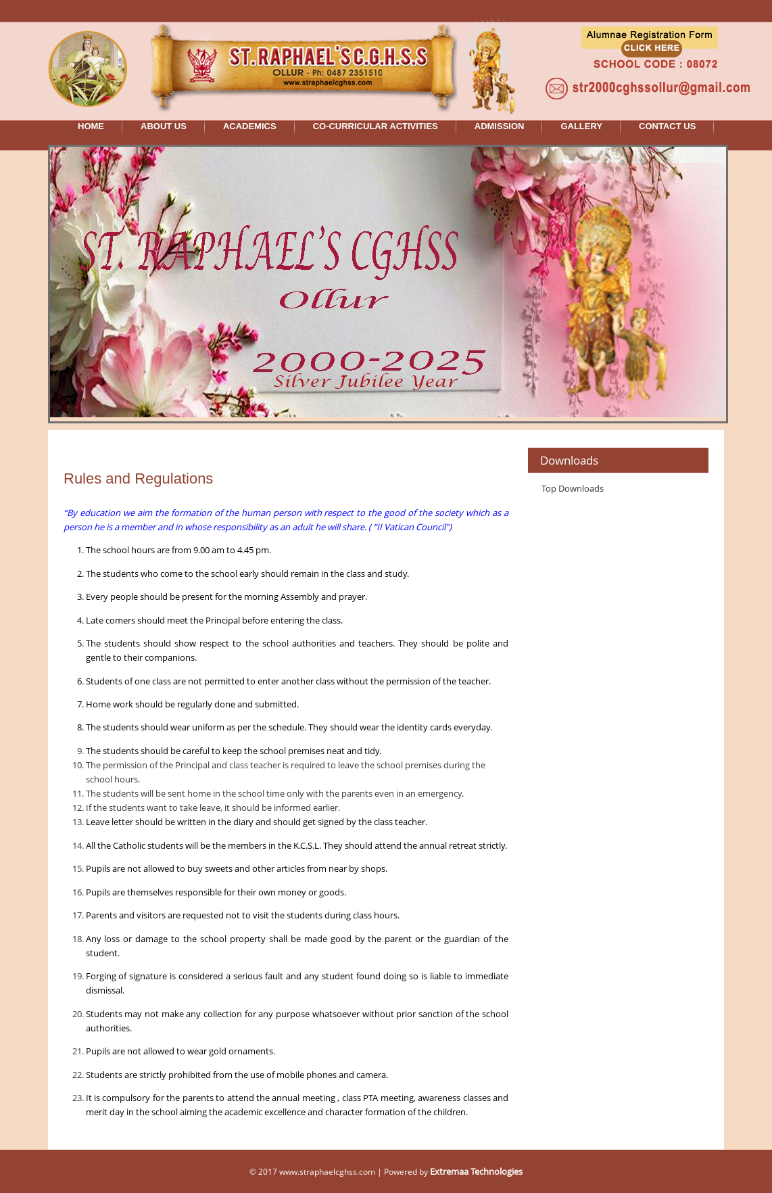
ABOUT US (164, 126)
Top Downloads (572, 488)
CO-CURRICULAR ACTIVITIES (375, 126)
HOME (91, 126)
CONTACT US (667, 126)
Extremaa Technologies (476, 1171)
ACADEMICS (249, 126)
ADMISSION (500, 126)
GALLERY (581, 126)
